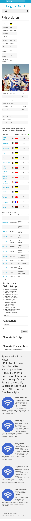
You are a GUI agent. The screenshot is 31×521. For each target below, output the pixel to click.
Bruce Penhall (12, 302)
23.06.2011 (5, 236)
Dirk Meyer (12, 310)
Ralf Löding (12, 304)
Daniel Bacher (6, 162)
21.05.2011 (5, 256)
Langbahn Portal (15, 6)
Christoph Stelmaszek (14, 309)
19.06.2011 (5, 241)
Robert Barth (5, 187)
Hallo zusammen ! (8, 341)
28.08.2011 (5, 222)
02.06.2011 (5, 246)
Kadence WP (22, 515)
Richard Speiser (13, 291)
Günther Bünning (13, 294)
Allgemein (6, 324)
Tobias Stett (12, 307)
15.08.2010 (5, 276)
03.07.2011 (5, 232)
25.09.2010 (5, 263)
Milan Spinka (12, 296)
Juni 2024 (6, 315)
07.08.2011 (5, 227)
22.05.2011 (5, 251)
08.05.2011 (5, 260)
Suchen (5, 328)
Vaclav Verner (12, 299)
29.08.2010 (5, 272)
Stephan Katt (5, 158)
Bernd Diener (5, 148)
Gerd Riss (5, 143)
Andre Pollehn (12, 293)
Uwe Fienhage (12, 301)
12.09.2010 (5, 267)
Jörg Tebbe (5, 153)
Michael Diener (13, 289)
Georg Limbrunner (13, 297)
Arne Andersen (13, 312)
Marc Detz (11, 306)
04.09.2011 (5, 218)
